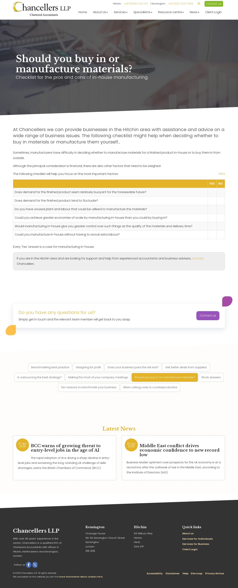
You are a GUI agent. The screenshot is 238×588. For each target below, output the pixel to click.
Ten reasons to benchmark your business (88, 387)
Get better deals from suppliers (186, 367)
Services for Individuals (197, 539)
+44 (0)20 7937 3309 (180, 3)
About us (188, 533)
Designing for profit (88, 367)
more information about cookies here (81, 576)
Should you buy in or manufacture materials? (165, 377)
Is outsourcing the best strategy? (39, 377)
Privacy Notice (214, 573)
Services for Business (195, 544)
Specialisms (143, 12)
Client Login (213, 12)
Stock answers (211, 377)
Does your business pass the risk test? (133, 367)
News (194, 12)
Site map (196, 573)
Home (82, 12)
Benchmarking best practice (50, 367)
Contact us (213, 4)
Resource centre (171, 12)
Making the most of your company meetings (98, 377)
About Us (100, 12)
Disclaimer (173, 573)
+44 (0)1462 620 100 (136, 3)
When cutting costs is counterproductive (150, 387)
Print (222, 174)
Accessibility (155, 573)
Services (121, 12)
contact (198, 258)
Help (185, 573)
